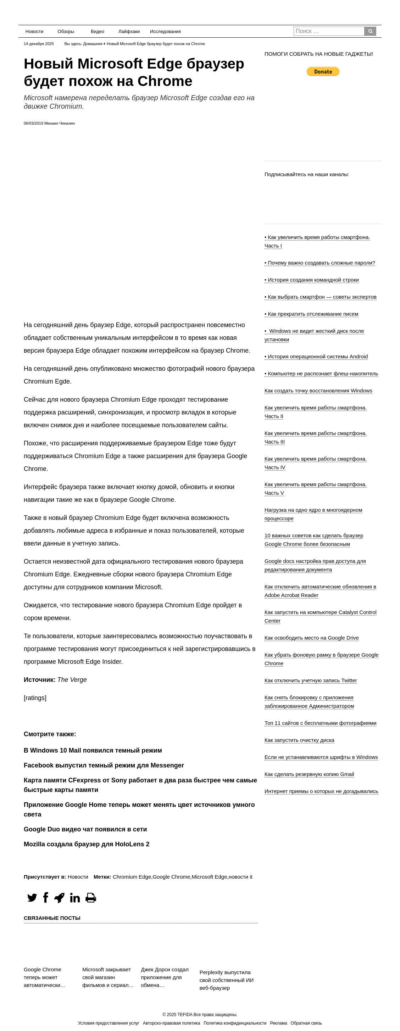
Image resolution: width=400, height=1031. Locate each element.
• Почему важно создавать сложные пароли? (320, 263)
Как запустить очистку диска (299, 740)
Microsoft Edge (209, 877)
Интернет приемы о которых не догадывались (321, 791)
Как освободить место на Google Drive (312, 638)
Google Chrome (171, 877)
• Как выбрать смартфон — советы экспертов (321, 297)
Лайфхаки (129, 31)
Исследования (163, 31)
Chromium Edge (132, 877)
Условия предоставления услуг (108, 1023)
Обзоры (66, 31)
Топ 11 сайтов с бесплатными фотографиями (321, 723)
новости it (240, 877)
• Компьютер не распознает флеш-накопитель (321, 373)
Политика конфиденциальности (235, 1023)
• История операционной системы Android (316, 356)
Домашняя (92, 44)
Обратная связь (306, 1023)
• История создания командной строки (312, 280)
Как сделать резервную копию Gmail (309, 774)
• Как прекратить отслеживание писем (312, 314)
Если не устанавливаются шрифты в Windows (321, 757)
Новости (34, 31)
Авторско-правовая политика (171, 1023)
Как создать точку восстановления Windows (318, 390)
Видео (97, 31)
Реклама (278, 1023)
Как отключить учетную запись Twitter (311, 680)
